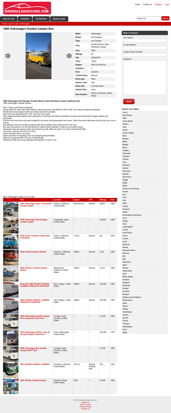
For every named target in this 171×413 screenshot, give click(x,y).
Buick (124, 147)
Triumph (125, 324)
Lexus (124, 236)
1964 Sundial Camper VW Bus (33, 252)
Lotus (124, 241)
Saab (124, 303)
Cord (124, 162)
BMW (124, 142)
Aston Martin (127, 121)
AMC (124, 118)
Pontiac (125, 288)
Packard (125, 280)
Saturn (125, 306)
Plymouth (126, 285)
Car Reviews (41, 19)
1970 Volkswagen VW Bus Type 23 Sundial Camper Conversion (35, 333)
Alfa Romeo (127, 115)
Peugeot (125, 283)
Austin (125, 130)
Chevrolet (126, 153)
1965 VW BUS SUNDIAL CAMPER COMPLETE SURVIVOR (34, 301)
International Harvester (131, 215)
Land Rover (127, 233)
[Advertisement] (60, 169)
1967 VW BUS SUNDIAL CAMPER (34, 364)
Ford (124, 197)
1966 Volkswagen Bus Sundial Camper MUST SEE (33, 349)
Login (167, 4)
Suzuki (125, 318)
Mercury (125, 253)
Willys (124, 332)
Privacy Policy (85, 407)
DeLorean (126, 171)
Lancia (125, 230)
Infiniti (124, 212)
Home (137, 4)
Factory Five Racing (130, 189)
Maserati (126, 244)
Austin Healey (128, 133)
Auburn (125, 124)
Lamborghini (127, 227)
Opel (124, 274)
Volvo (124, 329)
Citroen (125, 159)
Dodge (125, 180)
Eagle (124, 183)
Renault (125, 294)
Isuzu (124, 218)
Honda (125, 206)
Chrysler (125, 156)
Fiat (124, 194)
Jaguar (125, 221)
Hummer (126, 209)
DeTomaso (126, 177)
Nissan (125, 268)
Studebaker (127, 312)
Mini (124, 259)
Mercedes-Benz (128, 250)
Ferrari (125, 192)
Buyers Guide (59, 19)
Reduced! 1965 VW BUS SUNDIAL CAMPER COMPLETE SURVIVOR (35, 285)
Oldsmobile (127, 271)
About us (85, 402)
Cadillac (125, 150)
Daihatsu (126, 165)
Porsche (125, 291)
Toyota (125, 321)
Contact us (147, 4)
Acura (124, 112)
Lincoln (125, 238)
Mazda (125, 247)
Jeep (124, 224)
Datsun (125, 168)
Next (69, 55)
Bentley (125, 139)
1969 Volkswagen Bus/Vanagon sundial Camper (33, 221)
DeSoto (125, 174)
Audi (124, 127)
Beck (124, 136)
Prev (7, 55)
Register (158, 4)
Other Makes (127, 277)
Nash (124, 265)
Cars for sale (8, 19)
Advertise (25, 19)
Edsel (124, 186)
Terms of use (85, 404)
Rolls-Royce (127, 300)
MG (123, 256)
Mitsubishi (126, 262)
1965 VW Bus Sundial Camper (33, 380)
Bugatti (125, 145)
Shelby (125, 309)
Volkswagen (127, 327)
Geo (124, 200)
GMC (124, 203)
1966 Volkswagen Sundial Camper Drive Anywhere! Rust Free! (35, 317)
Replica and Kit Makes (131, 297)
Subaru (125, 315)
